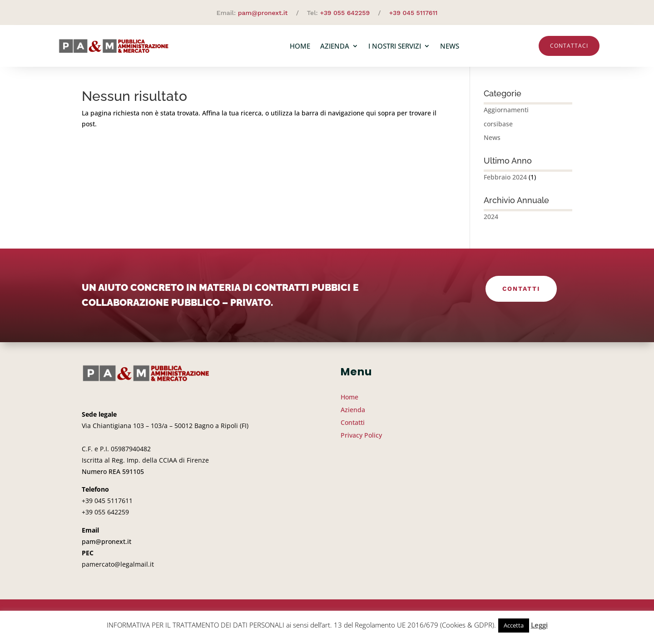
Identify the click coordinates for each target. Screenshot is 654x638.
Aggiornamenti (506, 113)
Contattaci (569, 46)
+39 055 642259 (345, 12)
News (449, 45)
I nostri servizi (394, 45)
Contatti (521, 292)
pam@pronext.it (263, 12)
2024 (491, 220)
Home (300, 45)
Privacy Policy (361, 438)
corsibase (498, 127)
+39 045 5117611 (413, 12)
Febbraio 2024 (505, 180)
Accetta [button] (514, 625)
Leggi (539, 624)
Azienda (334, 45)
